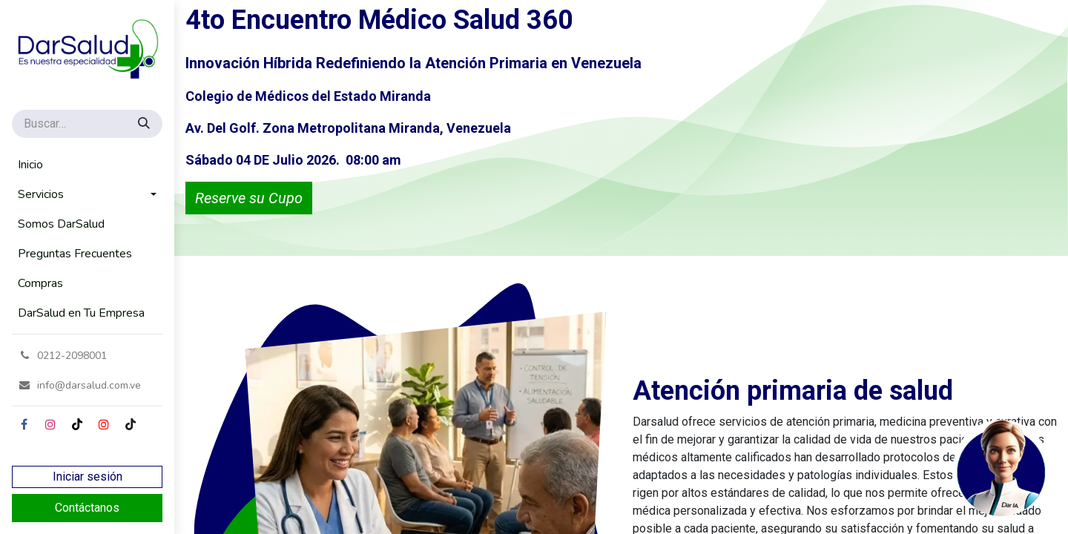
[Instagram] (50, 424)
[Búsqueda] (145, 124)
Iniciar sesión (87, 476)
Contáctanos (87, 508)
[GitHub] (130, 424)
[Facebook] (24, 424)
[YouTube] (104, 424)
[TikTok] (77, 424)
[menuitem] (87, 164)
